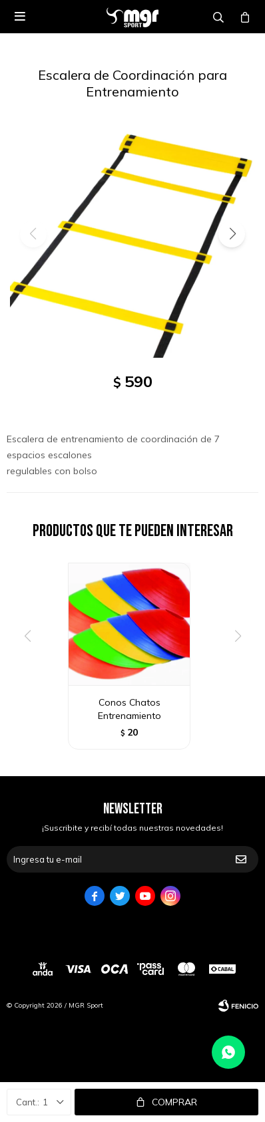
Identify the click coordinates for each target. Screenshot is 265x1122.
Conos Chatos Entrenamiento (129, 709)
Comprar (174, 1102)
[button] (231, 234)
